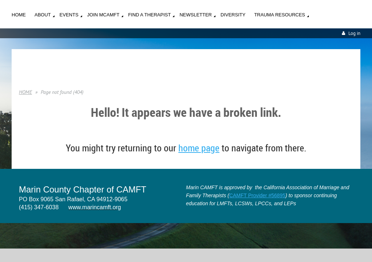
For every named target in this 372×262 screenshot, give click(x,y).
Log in (354, 33)
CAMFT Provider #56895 (257, 195)
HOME (25, 92)
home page (198, 148)
